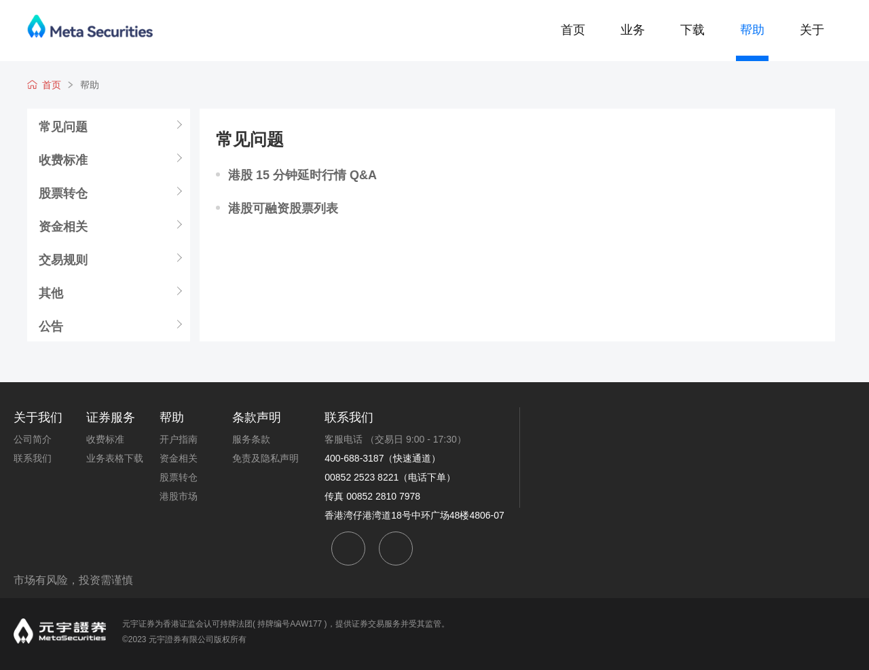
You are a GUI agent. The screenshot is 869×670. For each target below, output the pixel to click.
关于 (812, 30)
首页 (573, 30)
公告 (51, 325)
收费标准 (63, 159)
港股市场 (179, 496)
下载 (692, 30)
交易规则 (63, 259)
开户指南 (179, 439)
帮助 (752, 30)
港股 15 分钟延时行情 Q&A (302, 175)
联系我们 (33, 458)
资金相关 (63, 226)
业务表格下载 (114, 458)
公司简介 (33, 439)
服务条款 (251, 439)
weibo (396, 548)
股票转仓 (63, 192)
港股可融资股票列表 (283, 208)
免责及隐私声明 (265, 458)
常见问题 (137, 84)
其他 (51, 292)
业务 (633, 30)
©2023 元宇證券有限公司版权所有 (184, 639)
